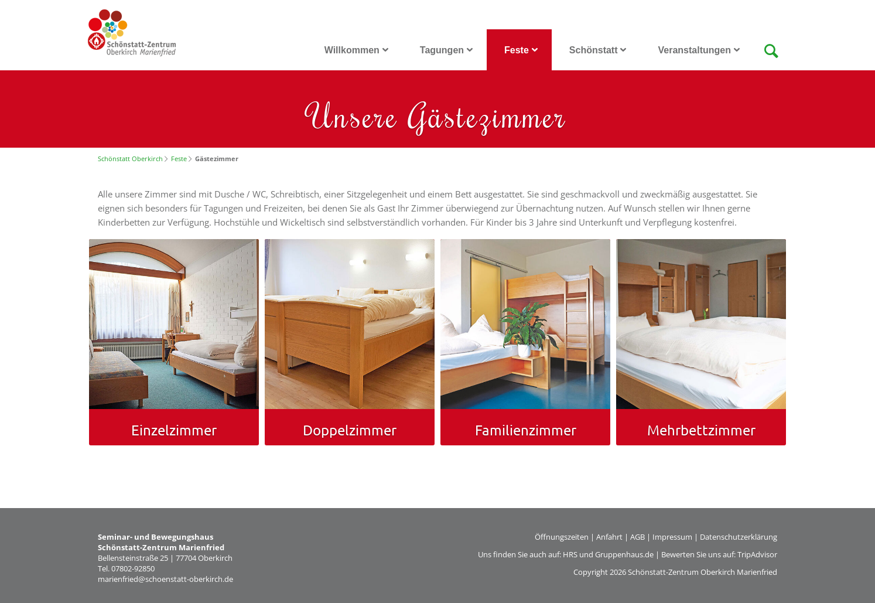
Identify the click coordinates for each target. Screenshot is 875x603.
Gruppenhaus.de (624, 554)
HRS (570, 554)
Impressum (672, 537)
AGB (637, 537)
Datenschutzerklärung (738, 537)
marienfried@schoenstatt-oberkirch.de (165, 579)
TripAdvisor (757, 554)
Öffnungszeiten (562, 537)
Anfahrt (609, 537)
